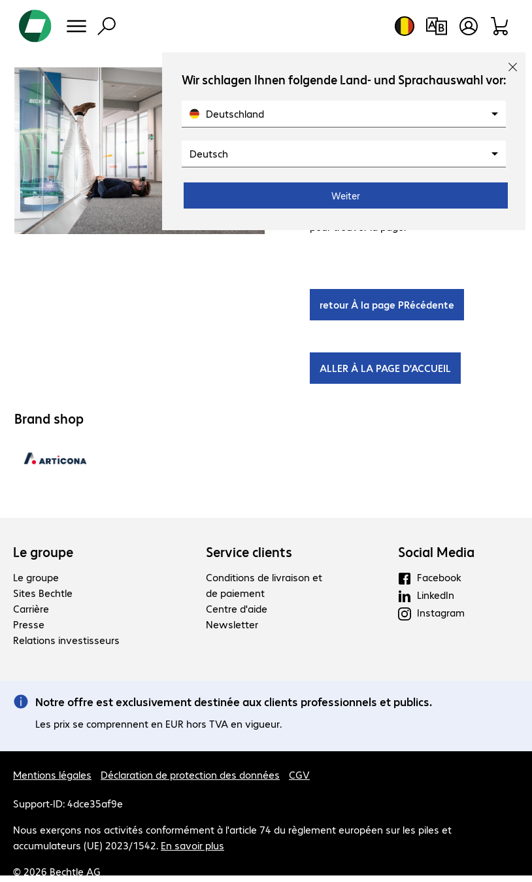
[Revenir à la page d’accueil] (35, 26)
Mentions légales (52, 774)
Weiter (345, 195)
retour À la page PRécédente (387, 304)
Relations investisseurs (66, 640)
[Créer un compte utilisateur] (468, 26)
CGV (299, 774)
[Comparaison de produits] (436, 26)
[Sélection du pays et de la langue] (404, 26)
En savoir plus (192, 845)
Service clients (249, 552)
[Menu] (76, 26)
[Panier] (500, 26)
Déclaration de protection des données (190, 774)
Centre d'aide (236, 608)
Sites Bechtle (43, 593)
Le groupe (43, 552)
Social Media (436, 552)
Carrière (31, 608)
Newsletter (232, 624)
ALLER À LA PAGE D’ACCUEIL (385, 368)
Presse (28, 624)
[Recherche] (106, 26)
